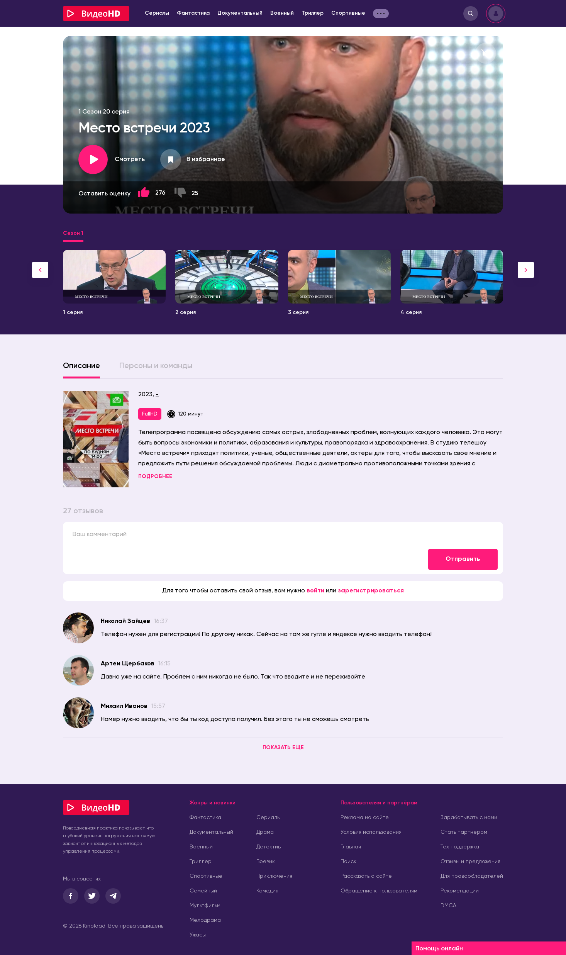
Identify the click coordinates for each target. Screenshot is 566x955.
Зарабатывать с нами (469, 817)
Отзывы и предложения (470, 861)
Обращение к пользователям (379, 891)
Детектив (268, 847)
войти (315, 591)
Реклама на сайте (365, 817)
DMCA (448, 905)
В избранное (205, 159)
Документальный (240, 13)
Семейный (203, 891)
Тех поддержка (460, 847)
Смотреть (130, 159)
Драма (265, 832)
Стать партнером (464, 832)
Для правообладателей (472, 876)
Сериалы (157, 13)
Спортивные (348, 13)
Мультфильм (205, 905)
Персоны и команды (155, 366)
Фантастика (193, 13)
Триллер (313, 13)
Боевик (265, 861)
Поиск (348, 861)
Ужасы (198, 935)
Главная (351, 847)
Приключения (274, 876)
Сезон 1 (73, 233)
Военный (282, 13)
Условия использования (371, 832)
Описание (81, 366)
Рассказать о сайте (366, 876)
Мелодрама (205, 920)
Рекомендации (460, 891)
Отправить (463, 559)
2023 (145, 395)
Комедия (267, 891)
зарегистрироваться (371, 591)
